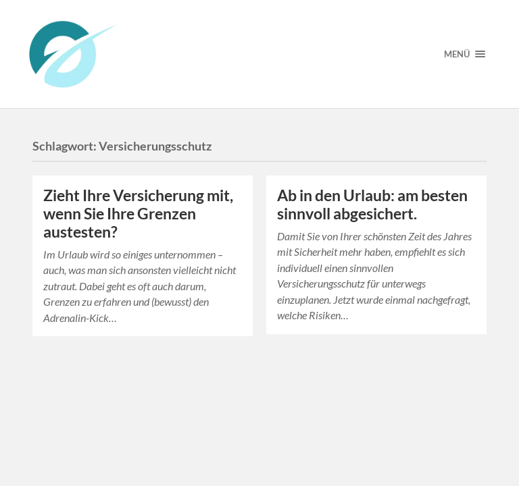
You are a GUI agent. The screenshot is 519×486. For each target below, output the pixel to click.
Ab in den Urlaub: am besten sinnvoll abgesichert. (372, 204)
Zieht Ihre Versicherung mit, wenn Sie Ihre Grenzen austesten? (138, 213)
